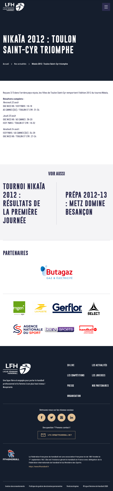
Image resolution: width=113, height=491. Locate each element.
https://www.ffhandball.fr (39, 466)
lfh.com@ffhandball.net (56, 435)
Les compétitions (75, 375)
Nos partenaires (100, 385)
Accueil (6, 64)
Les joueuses (98, 375)
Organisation (74, 396)
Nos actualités (20, 64)
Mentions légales (73, 486)
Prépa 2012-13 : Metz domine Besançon (86, 203)
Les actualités (99, 365)
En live (70, 365)
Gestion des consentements (15, 486)
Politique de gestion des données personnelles (45, 486)
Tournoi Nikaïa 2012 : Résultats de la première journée (24, 203)
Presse (70, 385)
